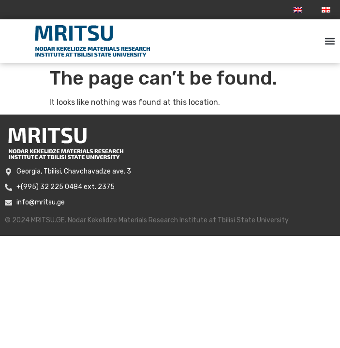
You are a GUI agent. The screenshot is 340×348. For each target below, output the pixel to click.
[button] (330, 41)
